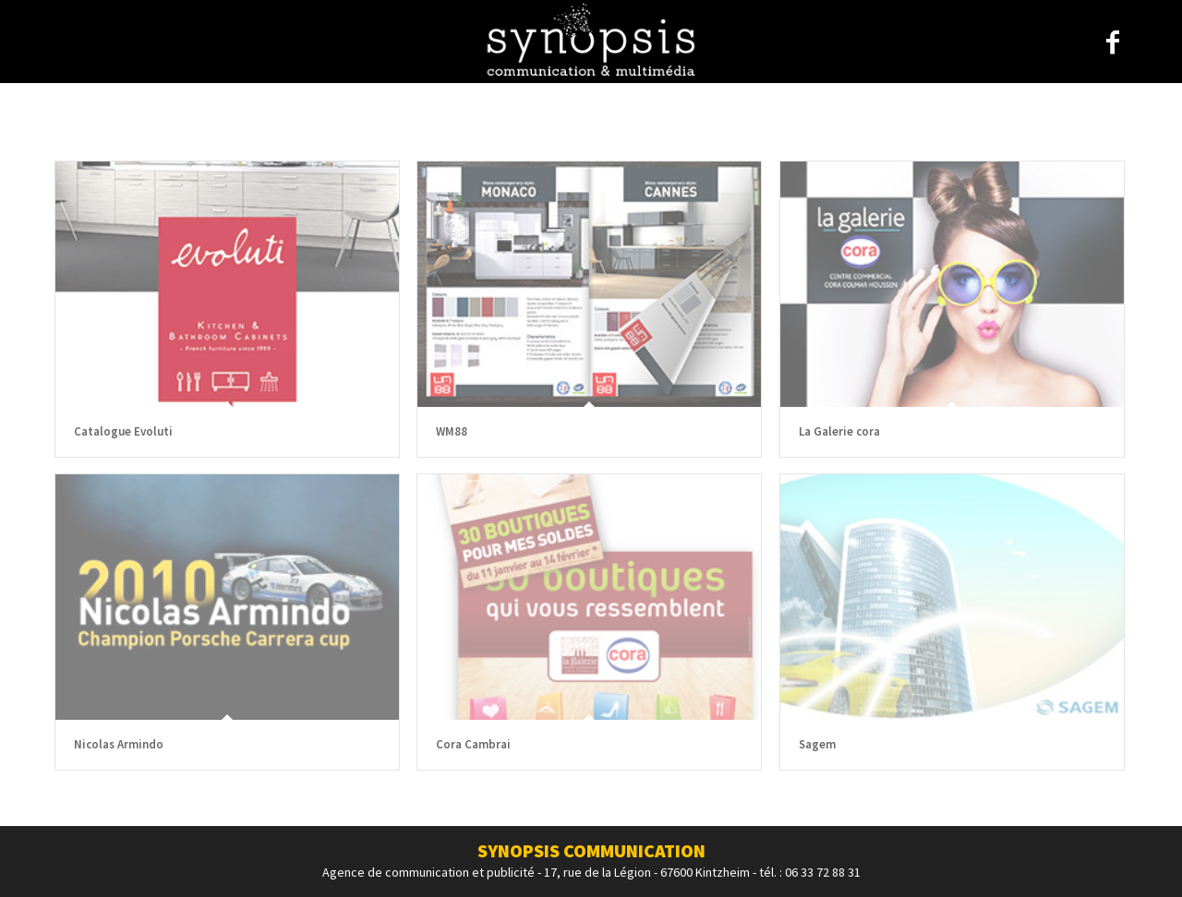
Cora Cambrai (473, 744)
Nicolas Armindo (118, 744)
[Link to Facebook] (1113, 42)
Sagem (817, 744)
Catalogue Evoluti (123, 431)
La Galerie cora (839, 431)
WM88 (451, 431)
